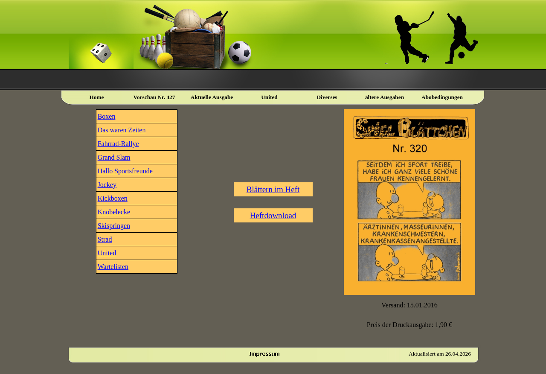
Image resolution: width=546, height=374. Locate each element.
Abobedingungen (442, 97)
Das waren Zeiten (122, 130)
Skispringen (114, 225)
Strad (105, 239)
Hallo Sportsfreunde (125, 171)
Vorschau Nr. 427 (154, 97)
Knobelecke (114, 212)
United (107, 253)
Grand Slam (114, 157)
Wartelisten (113, 266)
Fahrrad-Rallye (118, 143)
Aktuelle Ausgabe (212, 97)
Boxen (107, 116)
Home (96, 97)
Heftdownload (273, 215)
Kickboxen (113, 198)
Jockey (107, 184)
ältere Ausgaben (384, 97)
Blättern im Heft (273, 189)
